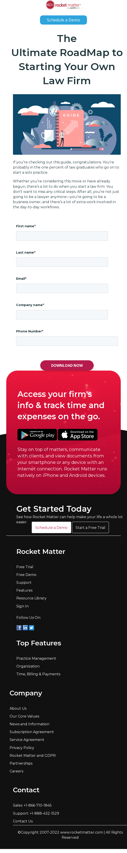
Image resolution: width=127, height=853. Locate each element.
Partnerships (21, 763)
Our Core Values (24, 716)
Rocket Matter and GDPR (33, 755)
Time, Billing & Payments (38, 674)
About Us (18, 708)
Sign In (22, 606)
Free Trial (24, 567)
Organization (28, 666)
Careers (16, 771)
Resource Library (31, 598)
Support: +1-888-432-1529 (36, 813)
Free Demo (26, 575)
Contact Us (23, 821)
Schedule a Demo (63, 20)
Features (24, 590)
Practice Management (36, 658)
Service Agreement (27, 740)
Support (24, 582)
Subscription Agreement (32, 732)
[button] (51, 527)
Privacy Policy (22, 748)
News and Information (29, 724)
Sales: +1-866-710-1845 (32, 805)
